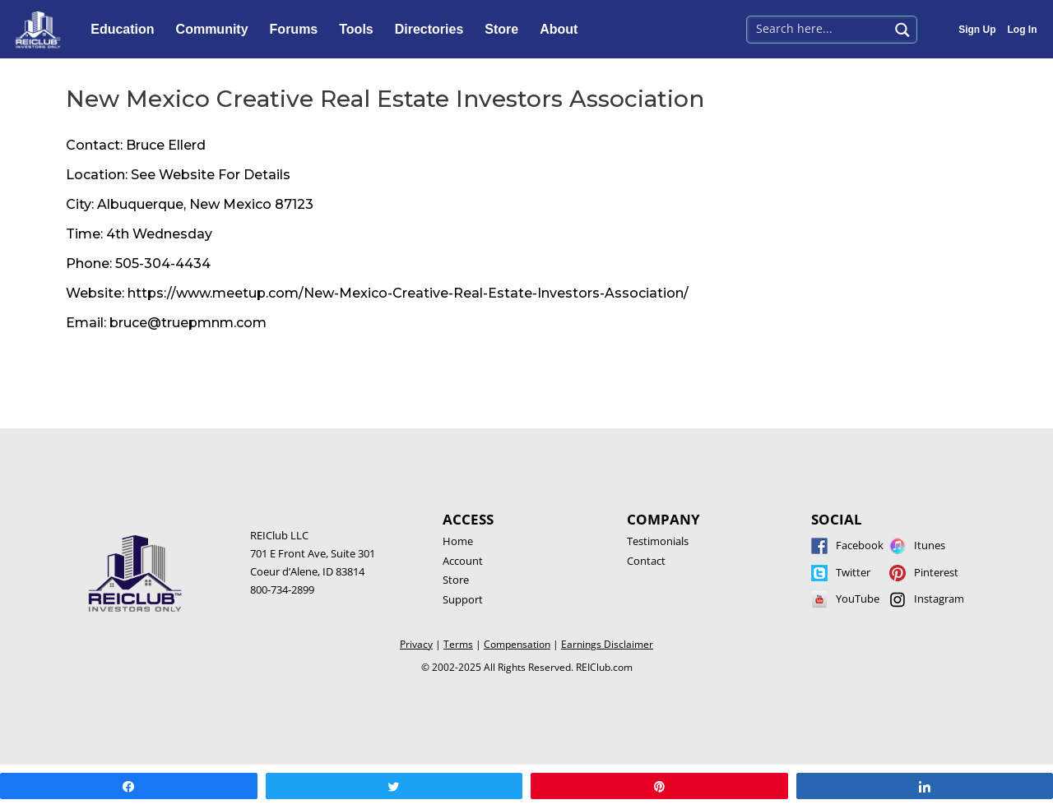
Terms (458, 644)
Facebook (860, 545)
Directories (433, 29)
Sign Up (976, 29)
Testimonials (658, 541)
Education (126, 29)
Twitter (853, 572)
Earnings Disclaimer (607, 644)
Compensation (517, 644)
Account (463, 560)
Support (463, 599)
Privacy (416, 644)
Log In (1022, 29)
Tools (360, 29)
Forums (298, 29)
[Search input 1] (819, 28)
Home (458, 541)
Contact (646, 560)
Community (216, 29)
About (563, 29)
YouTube (857, 598)
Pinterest (936, 572)
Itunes (929, 545)
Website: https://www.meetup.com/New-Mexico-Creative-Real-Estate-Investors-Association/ (377, 293)
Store (505, 29)
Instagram (939, 598)
